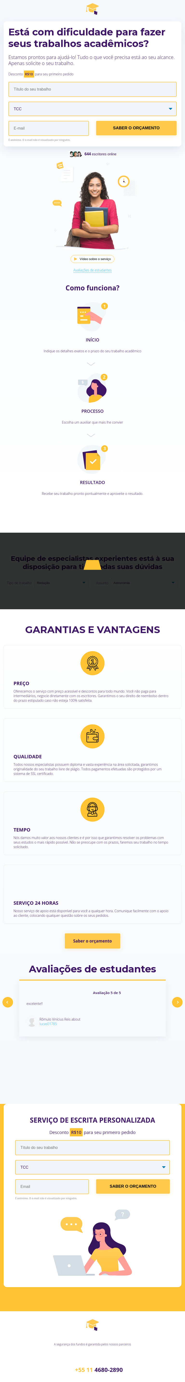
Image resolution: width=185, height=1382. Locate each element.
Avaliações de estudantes (92, 270)
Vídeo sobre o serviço (95, 259)
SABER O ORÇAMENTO (136, 128)
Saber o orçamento (92, 941)
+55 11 (99, 1370)
